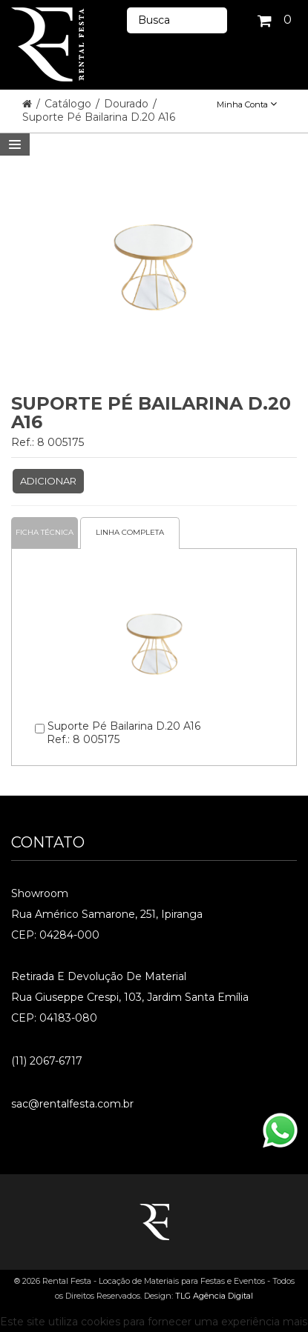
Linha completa (130, 532)
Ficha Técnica (44, 532)
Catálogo (69, 103)
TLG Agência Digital (214, 1296)
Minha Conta (247, 104)
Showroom (39, 893)
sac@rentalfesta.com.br (72, 1103)
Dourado (127, 103)
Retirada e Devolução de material (98, 976)
